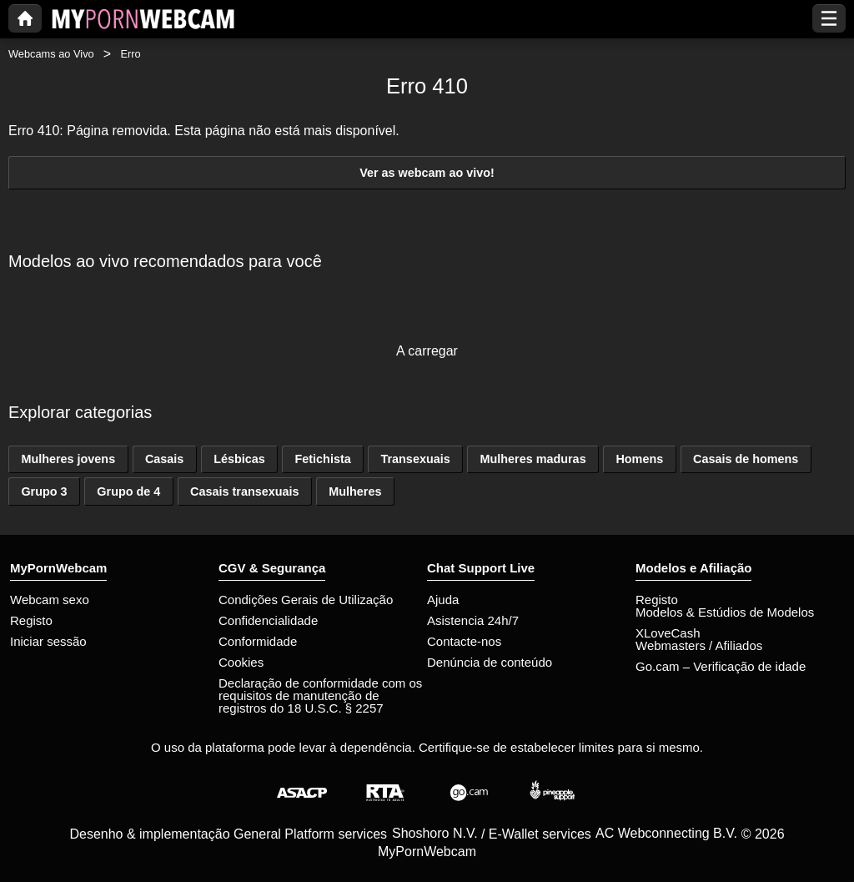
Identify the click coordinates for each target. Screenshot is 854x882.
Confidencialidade (268, 620)
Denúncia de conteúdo (489, 662)
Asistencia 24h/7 (473, 620)
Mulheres (355, 491)
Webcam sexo (49, 599)
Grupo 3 (44, 491)
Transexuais (415, 459)
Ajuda (443, 599)
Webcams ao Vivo (51, 54)
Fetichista (323, 459)
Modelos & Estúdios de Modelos (724, 612)
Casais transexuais (244, 491)
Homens (639, 459)
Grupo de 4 (128, 491)
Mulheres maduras (532, 459)
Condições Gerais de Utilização (306, 599)
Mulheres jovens (68, 459)
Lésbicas (239, 459)
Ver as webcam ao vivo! (427, 172)
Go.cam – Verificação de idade (720, 666)
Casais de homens (745, 459)
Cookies (241, 662)
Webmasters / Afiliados (698, 645)
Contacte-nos (464, 641)
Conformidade (258, 641)
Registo (31, 620)
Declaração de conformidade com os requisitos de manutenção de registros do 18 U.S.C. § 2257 (320, 695)
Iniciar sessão (48, 641)
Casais (164, 459)
